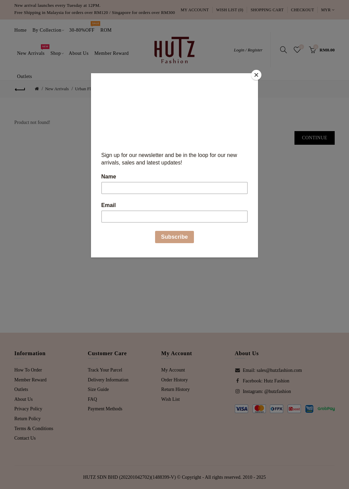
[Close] (256, 75)
